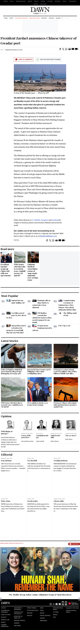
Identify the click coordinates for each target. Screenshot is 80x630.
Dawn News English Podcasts (11, 543)
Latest (11, 18)
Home (6, 18)
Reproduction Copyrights (18, 613)
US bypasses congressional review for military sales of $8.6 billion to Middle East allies (65, 372)
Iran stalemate (6, 461)
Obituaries (43, 4)
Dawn (41, 608)
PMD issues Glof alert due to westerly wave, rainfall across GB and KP (19, 270)
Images (30, 1)
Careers (35, 4)
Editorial (6, 454)
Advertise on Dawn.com (18, 617)
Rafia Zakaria (55, 441)
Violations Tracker (21, 18)
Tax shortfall (32, 461)
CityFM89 (50, 1)
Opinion (51, 18)
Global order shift (55, 436)
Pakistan (44, 18)
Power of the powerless (26, 436)
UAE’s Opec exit (64, 326)
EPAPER (6, 1)
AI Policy (3, 617)
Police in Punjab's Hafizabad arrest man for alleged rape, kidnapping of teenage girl (11, 372)
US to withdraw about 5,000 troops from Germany (37, 404)
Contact (3, 608)
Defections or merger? (7, 432)
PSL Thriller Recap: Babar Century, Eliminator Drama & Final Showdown (40, 595)
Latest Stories (9, 341)
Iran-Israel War (34, 18)
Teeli (54, 617)
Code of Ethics (5, 614)
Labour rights (59, 501)
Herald (36, 1)
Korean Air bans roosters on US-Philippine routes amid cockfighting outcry (39, 372)
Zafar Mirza (68, 439)
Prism (42, 610)
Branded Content (19, 620)
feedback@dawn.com (48, 236)
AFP (2, 50)
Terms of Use (5, 619)
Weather (29, 613)
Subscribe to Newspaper (18, 608)
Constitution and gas (42, 436)
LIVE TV (12, 1)
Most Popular (9, 296)
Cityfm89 (55, 612)
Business (58, 18)
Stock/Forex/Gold (32, 610)
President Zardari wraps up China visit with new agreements (6, 270)
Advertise (57, 1)
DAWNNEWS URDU (21, 1)
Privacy (3, 622)
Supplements (72, 1)
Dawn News (43, 620)
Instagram (44, 220)
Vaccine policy (32, 501)
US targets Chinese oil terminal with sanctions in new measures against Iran (65, 405)
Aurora (43, 1)
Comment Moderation (4, 625)
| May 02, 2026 (40, 13)
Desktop (29, 615)
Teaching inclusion (60, 461)
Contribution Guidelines (5, 611)
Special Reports (45, 615)
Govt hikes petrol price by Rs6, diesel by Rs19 (16, 315)
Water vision (5, 501)
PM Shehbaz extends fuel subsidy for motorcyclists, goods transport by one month (42, 317)
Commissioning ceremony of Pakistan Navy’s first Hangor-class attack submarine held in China (67, 305)
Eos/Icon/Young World (58, 608)
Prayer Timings (31, 608)
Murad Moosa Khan (27, 441)
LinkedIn (37, 220)
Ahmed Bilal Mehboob (8, 437)
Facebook (55, 220)
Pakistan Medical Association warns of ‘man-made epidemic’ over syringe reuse (32, 272)
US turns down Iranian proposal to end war (42, 328)
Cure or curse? (70, 435)
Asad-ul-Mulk (40, 441)
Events (65, 1)
